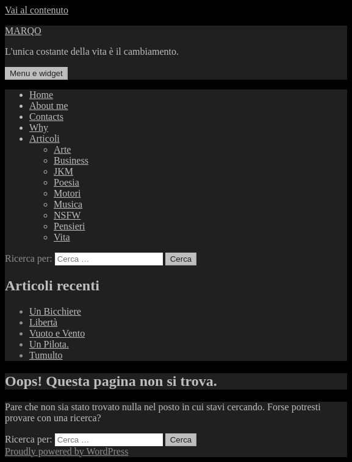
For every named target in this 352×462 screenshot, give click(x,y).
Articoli (44, 138)
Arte (62, 149)
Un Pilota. (49, 344)
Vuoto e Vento (57, 333)
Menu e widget (36, 73)
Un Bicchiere (55, 311)
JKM (63, 171)
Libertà (43, 322)
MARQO (23, 31)
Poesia (66, 182)
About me (48, 105)
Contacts (46, 116)
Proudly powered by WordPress (66, 451)
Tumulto (46, 355)
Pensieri (69, 226)
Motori (67, 193)
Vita (62, 237)
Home (41, 94)
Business (71, 160)
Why (38, 127)
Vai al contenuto (36, 10)
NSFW (67, 215)
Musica (68, 204)
